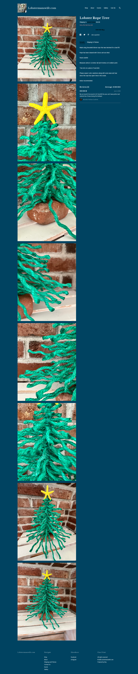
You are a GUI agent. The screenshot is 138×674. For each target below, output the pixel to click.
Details (82, 42)
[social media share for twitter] (85, 35)
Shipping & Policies (93, 42)
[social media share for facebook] (81, 35)
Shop (86, 8)
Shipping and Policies (50, 662)
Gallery (106, 8)
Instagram (73, 660)
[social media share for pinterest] (88, 35)
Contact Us (47, 664)
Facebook (73, 657)
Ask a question (95, 35)
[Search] (120, 8)
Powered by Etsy (102, 662)
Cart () (113, 8)
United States (91, 22)
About (92, 8)
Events (99, 8)
